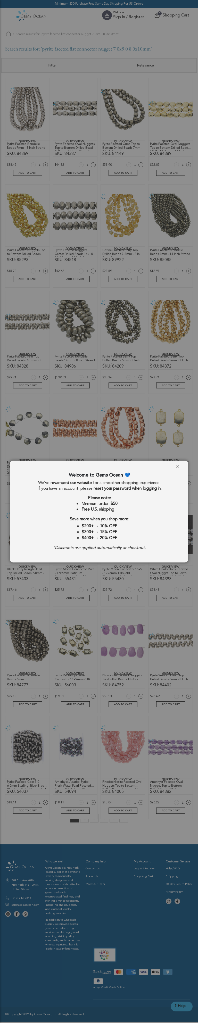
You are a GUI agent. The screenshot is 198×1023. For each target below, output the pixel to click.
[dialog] (99, 511)
